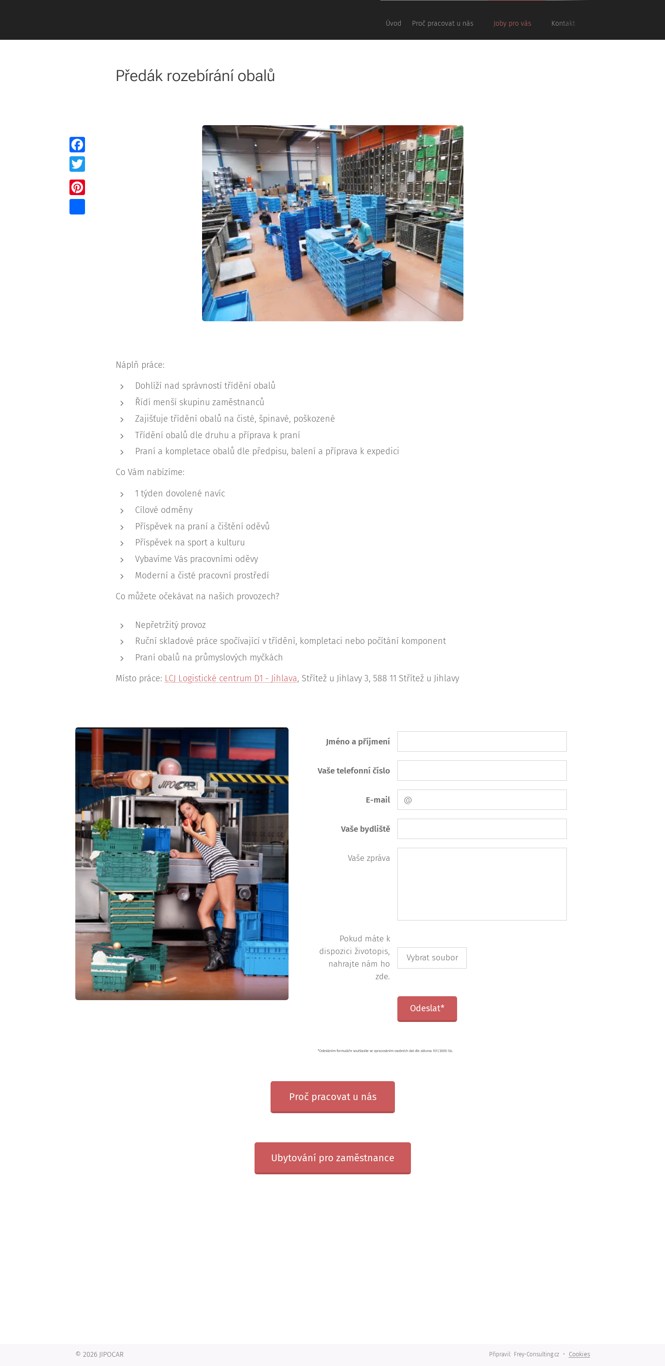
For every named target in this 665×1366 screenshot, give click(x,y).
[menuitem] (508, 20)
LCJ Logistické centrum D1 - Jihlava (230, 678)
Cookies (579, 1354)
